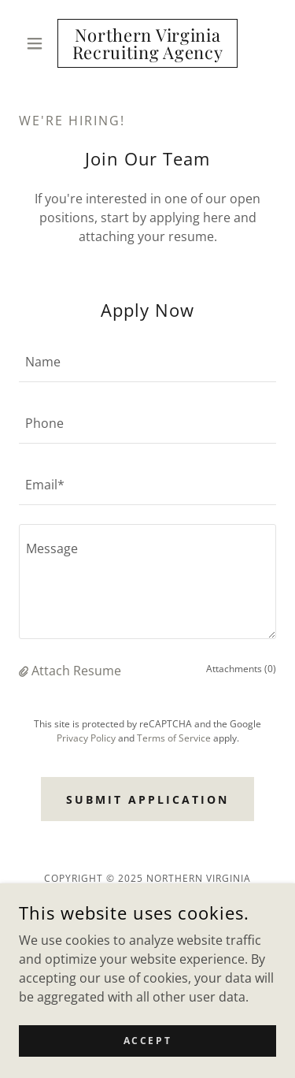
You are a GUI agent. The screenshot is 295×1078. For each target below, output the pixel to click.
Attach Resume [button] (76, 670)
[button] (38, 43)
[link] (147, 43)
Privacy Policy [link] (86, 738)
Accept (147, 1040)
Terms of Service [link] (174, 738)
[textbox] (147, 361)
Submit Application (147, 799)
